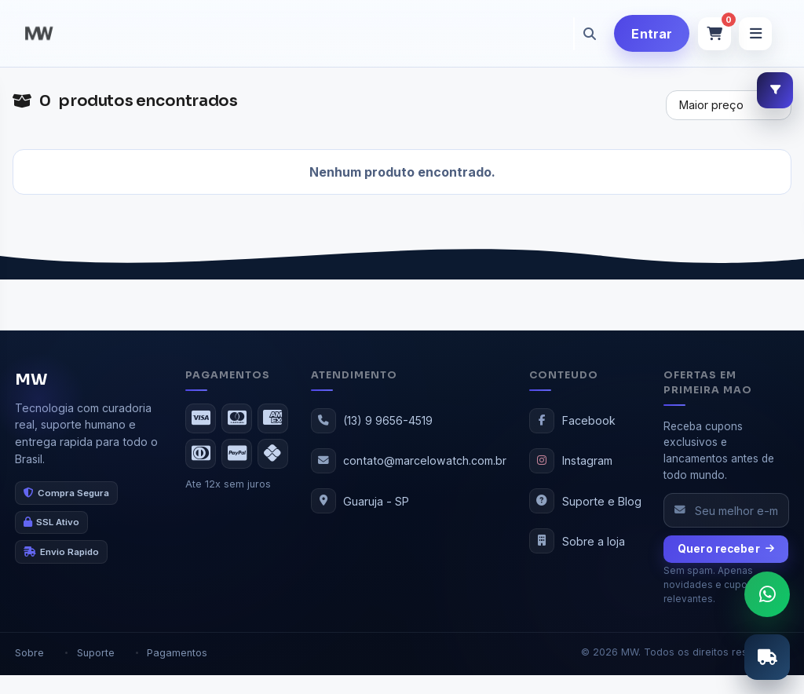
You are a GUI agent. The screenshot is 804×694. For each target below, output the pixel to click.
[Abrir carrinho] (714, 33)
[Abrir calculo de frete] (767, 657)
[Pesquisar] (589, 34)
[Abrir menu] (755, 33)
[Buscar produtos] (574, 33)
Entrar (651, 34)
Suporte (96, 653)
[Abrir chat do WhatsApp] (767, 594)
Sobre (29, 653)
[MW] (38, 33)
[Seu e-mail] (725, 510)
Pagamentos (177, 653)
